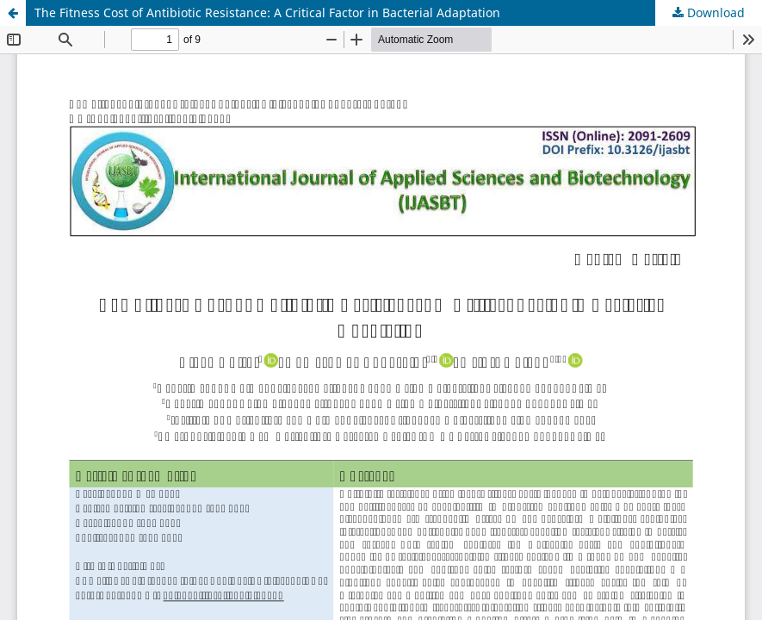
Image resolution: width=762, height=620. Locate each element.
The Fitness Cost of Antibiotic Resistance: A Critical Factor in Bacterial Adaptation (267, 12)
